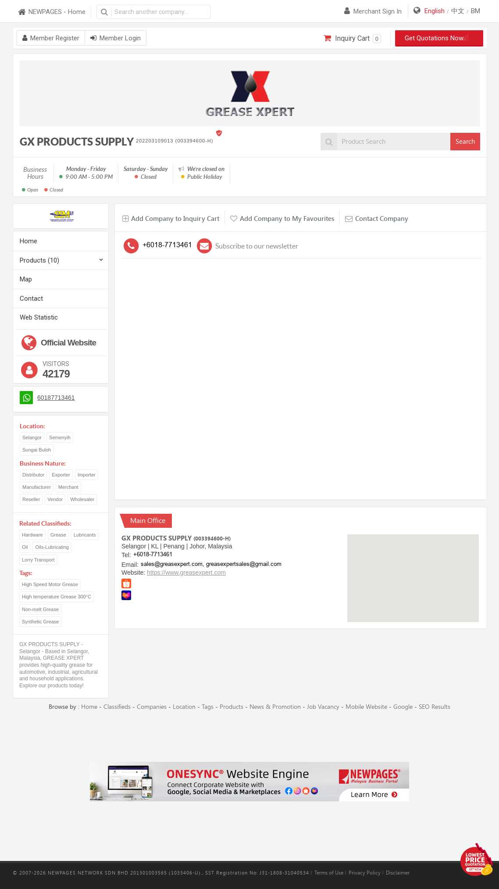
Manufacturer (36, 487)
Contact (31, 298)
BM (475, 11)
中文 (457, 11)
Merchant (68, 487)
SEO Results (434, 707)
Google (403, 707)
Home (28, 241)
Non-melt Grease (40, 609)
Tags (208, 707)
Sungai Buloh (36, 449)
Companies (152, 707)
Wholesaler (82, 499)
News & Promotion (275, 707)
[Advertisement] (249, 737)
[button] (413, 570)
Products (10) (39, 260)
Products (231, 707)
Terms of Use (328, 873)
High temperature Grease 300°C (56, 596)
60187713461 (56, 397)
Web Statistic (39, 317)
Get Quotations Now (439, 38)
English (434, 11)
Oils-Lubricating (51, 547)
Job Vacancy (323, 707)
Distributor (33, 474)
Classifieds (117, 707)
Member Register (50, 38)
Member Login (115, 38)
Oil (25, 547)
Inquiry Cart (352, 38)
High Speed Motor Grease (50, 584)
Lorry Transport (38, 559)
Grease (58, 534)
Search (465, 142)
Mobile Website (366, 707)
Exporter (61, 474)
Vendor (55, 499)
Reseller (31, 499)
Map (26, 279)
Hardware (32, 534)
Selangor (32, 437)
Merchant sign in (373, 11)
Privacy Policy (365, 873)
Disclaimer (398, 873)
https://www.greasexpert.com (186, 572)
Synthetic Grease (40, 621)
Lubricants (85, 534)
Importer (87, 474)
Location (184, 707)
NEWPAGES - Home (51, 12)
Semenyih (60, 437)
